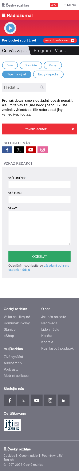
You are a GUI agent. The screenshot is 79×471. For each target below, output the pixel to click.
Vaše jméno (17, 178)
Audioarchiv (13, 363)
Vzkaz (13, 208)
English (9, 459)
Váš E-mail (15, 193)
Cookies (9, 455)
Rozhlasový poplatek (57, 348)
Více (61, 50)
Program (42, 50)
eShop (9, 336)
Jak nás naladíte (53, 317)
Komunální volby (17, 323)
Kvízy (53, 65)
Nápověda (49, 323)
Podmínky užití (52, 455)
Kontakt (47, 342)
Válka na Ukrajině (17, 317)
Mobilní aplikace (16, 376)
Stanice (10, 330)
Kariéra (46, 336)
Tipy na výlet (16, 74)
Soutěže (31, 65)
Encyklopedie (48, 74)
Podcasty (11, 369)
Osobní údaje (28, 455)
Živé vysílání (13, 357)
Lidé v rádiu (50, 330)
